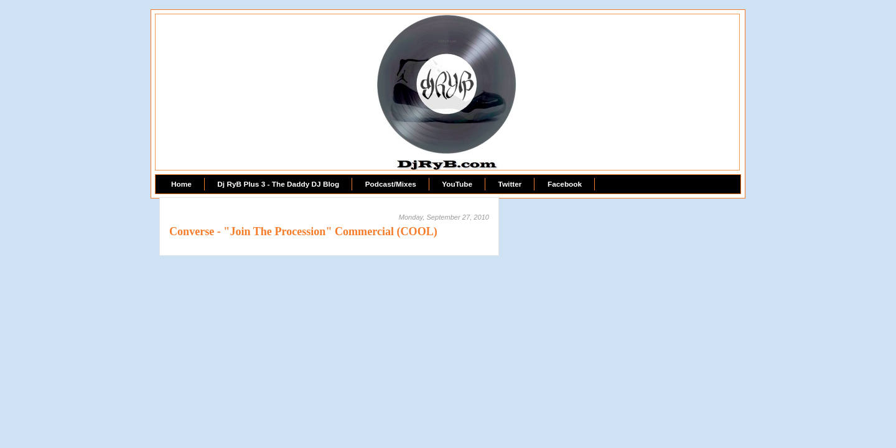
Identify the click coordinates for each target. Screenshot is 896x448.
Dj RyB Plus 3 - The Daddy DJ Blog (278, 184)
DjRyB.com (448, 41)
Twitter (510, 184)
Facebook (565, 184)
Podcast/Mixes (390, 184)
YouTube (457, 184)
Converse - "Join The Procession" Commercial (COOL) (303, 231)
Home (181, 184)
